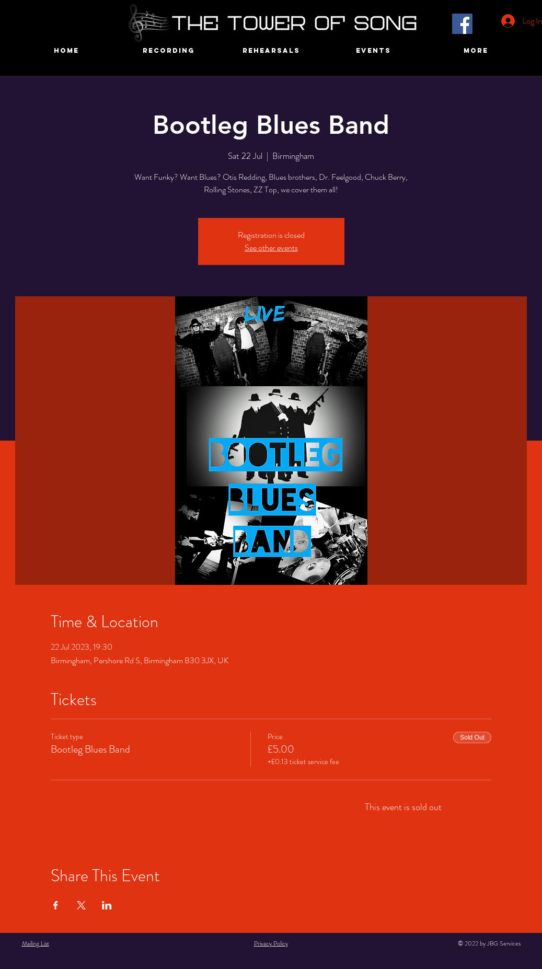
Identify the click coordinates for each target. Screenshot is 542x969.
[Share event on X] (81, 905)
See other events (271, 247)
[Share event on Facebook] (56, 905)
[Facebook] (462, 24)
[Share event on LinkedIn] (107, 905)
